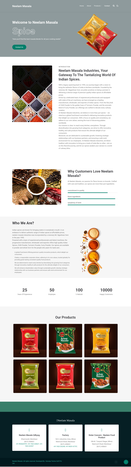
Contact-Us (19, 47)
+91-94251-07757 (71, 447)
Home (81, 6)
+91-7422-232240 (59, 447)
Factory (65, 435)
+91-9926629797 (21, 444)
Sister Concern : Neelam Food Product (101, 436)
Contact (106, 6)
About (88, 6)
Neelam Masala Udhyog (29, 435)
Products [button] (97, 6)
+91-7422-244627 (33, 444)
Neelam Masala (22, 6)
